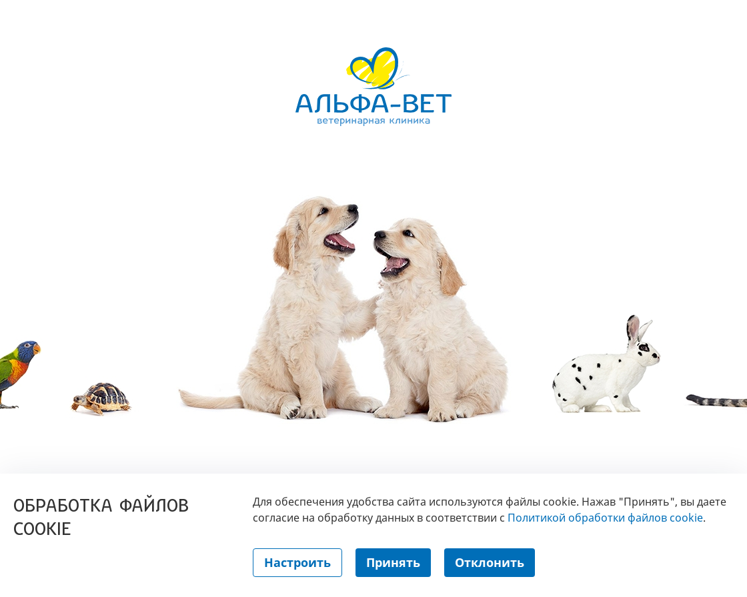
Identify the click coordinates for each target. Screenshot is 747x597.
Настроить (297, 562)
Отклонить (489, 562)
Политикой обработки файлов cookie (605, 517)
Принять (393, 562)
